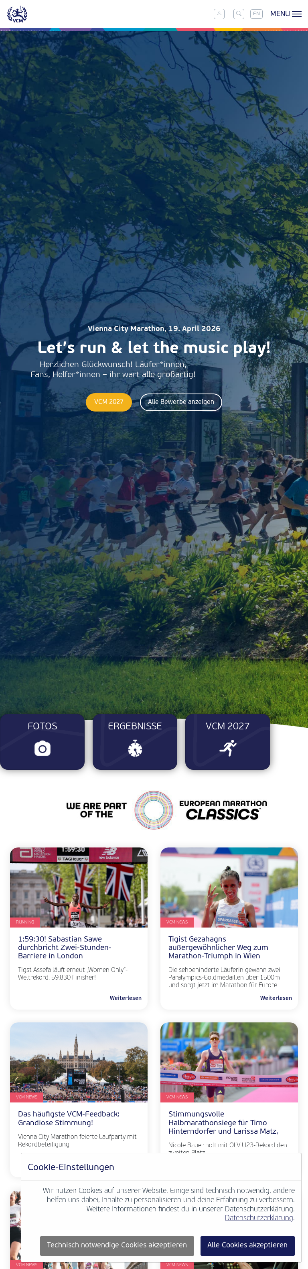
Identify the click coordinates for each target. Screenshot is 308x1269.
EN (256, 13)
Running (25, 922)
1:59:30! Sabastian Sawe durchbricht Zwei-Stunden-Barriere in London (64, 948)
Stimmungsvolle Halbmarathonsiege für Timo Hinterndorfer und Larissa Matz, (223, 1123)
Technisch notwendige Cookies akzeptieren (117, 1245)
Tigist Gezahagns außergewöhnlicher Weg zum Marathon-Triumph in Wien (218, 948)
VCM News (177, 922)
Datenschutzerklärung (259, 1218)
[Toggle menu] (285, 14)
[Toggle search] (239, 14)
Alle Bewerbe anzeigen (181, 402)
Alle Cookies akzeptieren (247, 1245)
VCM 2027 (109, 402)
